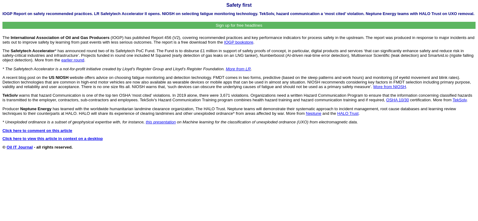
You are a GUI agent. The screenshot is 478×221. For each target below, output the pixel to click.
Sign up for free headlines (239, 25)
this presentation (161, 122)
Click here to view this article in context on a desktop (52, 138)
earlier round (72, 60)
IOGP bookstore (238, 42)
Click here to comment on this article (37, 130)
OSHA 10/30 (397, 100)
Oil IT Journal (20, 147)
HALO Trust (348, 113)
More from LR (238, 69)
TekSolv (460, 100)
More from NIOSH (389, 86)
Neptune (313, 113)
